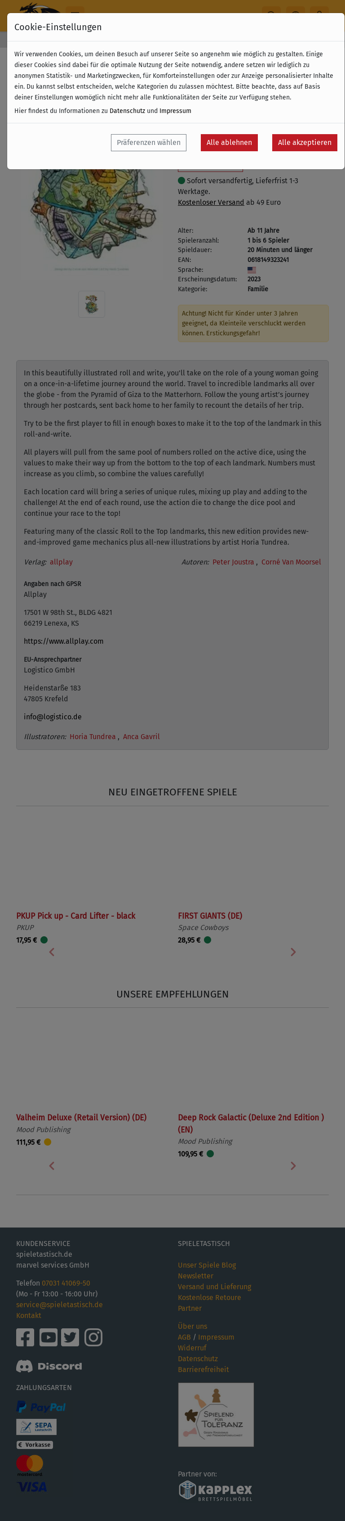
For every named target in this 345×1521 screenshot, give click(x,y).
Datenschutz (127, 111)
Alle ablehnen (229, 142)
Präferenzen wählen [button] (149, 142)
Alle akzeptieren (305, 142)
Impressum (175, 111)
